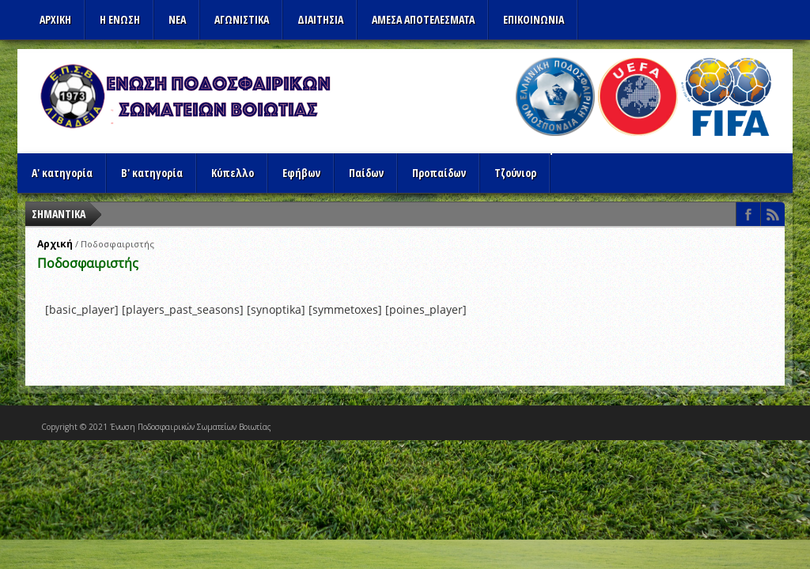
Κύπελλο (232, 172)
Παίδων (366, 172)
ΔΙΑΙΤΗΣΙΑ (320, 19)
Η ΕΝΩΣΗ (120, 19)
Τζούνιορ (515, 172)
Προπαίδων (439, 172)
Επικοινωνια (533, 19)
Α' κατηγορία (62, 172)
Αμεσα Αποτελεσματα (423, 19)
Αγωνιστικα (241, 19)
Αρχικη (55, 19)
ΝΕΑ (177, 19)
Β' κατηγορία (152, 172)
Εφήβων (301, 172)
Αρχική (55, 244)
